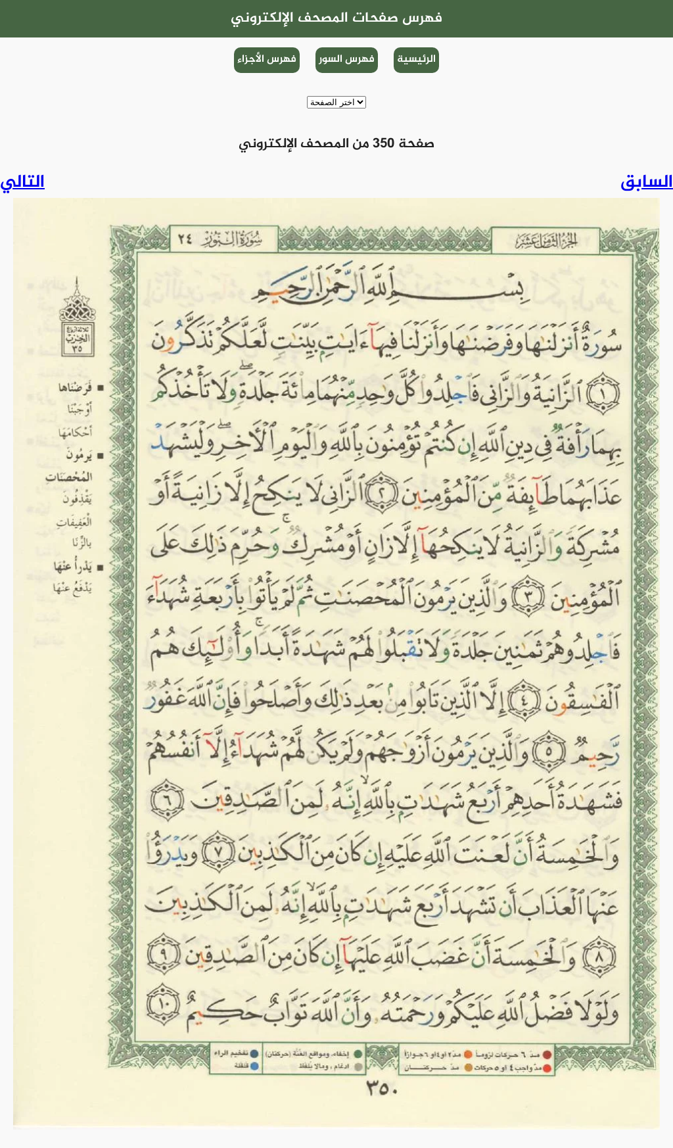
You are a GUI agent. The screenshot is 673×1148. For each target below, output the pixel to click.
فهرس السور (347, 59)
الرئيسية (416, 59)
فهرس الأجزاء (266, 59)
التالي (22, 182)
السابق (646, 182)
